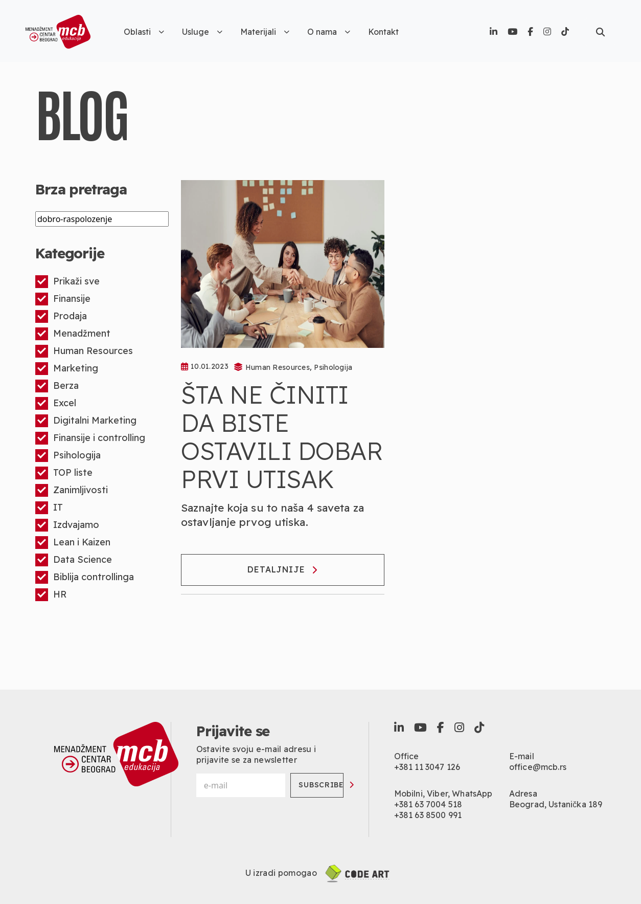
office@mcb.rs (537, 767)
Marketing (66, 368)
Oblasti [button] (144, 32)
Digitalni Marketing (85, 420)
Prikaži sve (67, 281)
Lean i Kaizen (72, 542)
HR (50, 594)
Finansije (62, 299)
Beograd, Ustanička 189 (556, 804)
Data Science (73, 560)
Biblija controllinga (84, 577)
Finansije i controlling (90, 438)
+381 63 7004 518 (428, 804)
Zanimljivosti (71, 490)
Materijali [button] (264, 32)
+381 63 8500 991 (428, 815)
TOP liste (64, 473)
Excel (55, 403)
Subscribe (321, 784)
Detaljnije (282, 569)
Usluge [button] (202, 32)
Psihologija (68, 455)
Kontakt (383, 32)
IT (49, 507)
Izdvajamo (67, 525)
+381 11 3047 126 (427, 767)
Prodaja (61, 316)
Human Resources (84, 351)
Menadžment (72, 333)
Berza (57, 386)
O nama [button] (328, 32)
